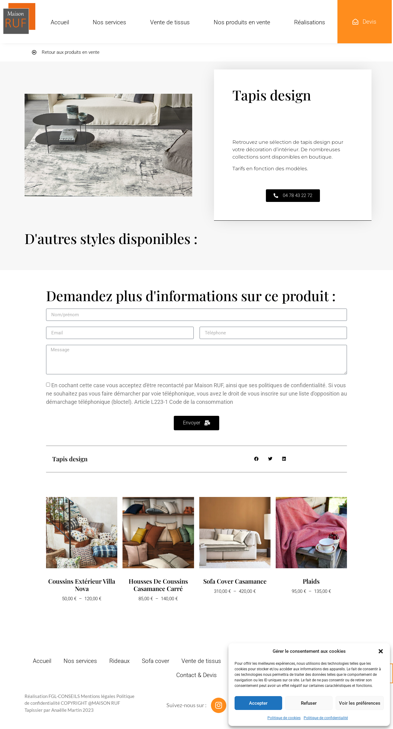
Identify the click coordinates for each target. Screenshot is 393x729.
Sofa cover (155, 660)
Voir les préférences (359, 703)
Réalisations (309, 22)
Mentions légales (98, 696)
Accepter (258, 703)
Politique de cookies (284, 718)
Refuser (309, 703)
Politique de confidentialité (326, 718)
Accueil (60, 22)
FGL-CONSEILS (64, 696)
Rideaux (119, 660)
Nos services (109, 22)
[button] (381, 651)
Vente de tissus (170, 22)
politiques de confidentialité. (293, 385)
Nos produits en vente (242, 22)
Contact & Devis (196, 675)
